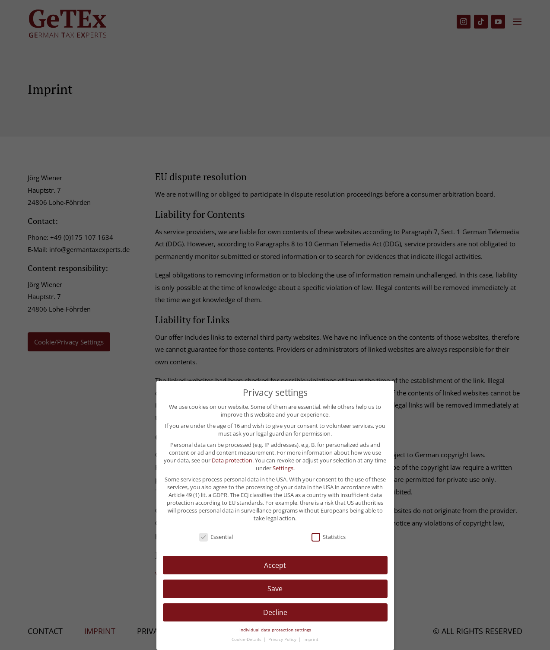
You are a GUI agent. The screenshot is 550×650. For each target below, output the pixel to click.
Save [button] (275, 588)
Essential (216, 537)
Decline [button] (275, 612)
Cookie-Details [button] (247, 639)
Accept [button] (275, 565)
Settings (283, 468)
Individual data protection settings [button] (275, 630)
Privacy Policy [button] (283, 639)
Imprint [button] (310, 639)
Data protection (232, 460)
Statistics (329, 537)
